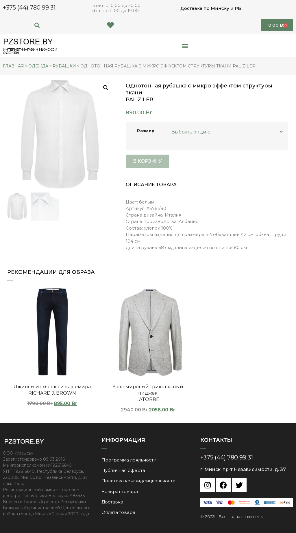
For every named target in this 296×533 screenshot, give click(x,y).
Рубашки (64, 66)
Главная (13, 66)
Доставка (112, 501)
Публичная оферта (123, 470)
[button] (37, 25)
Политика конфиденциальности (138, 480)
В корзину (147, 161)
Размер (145, 131)
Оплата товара (118, 511)
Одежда (38, 66)
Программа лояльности (128, 459)
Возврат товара (119, 491)
